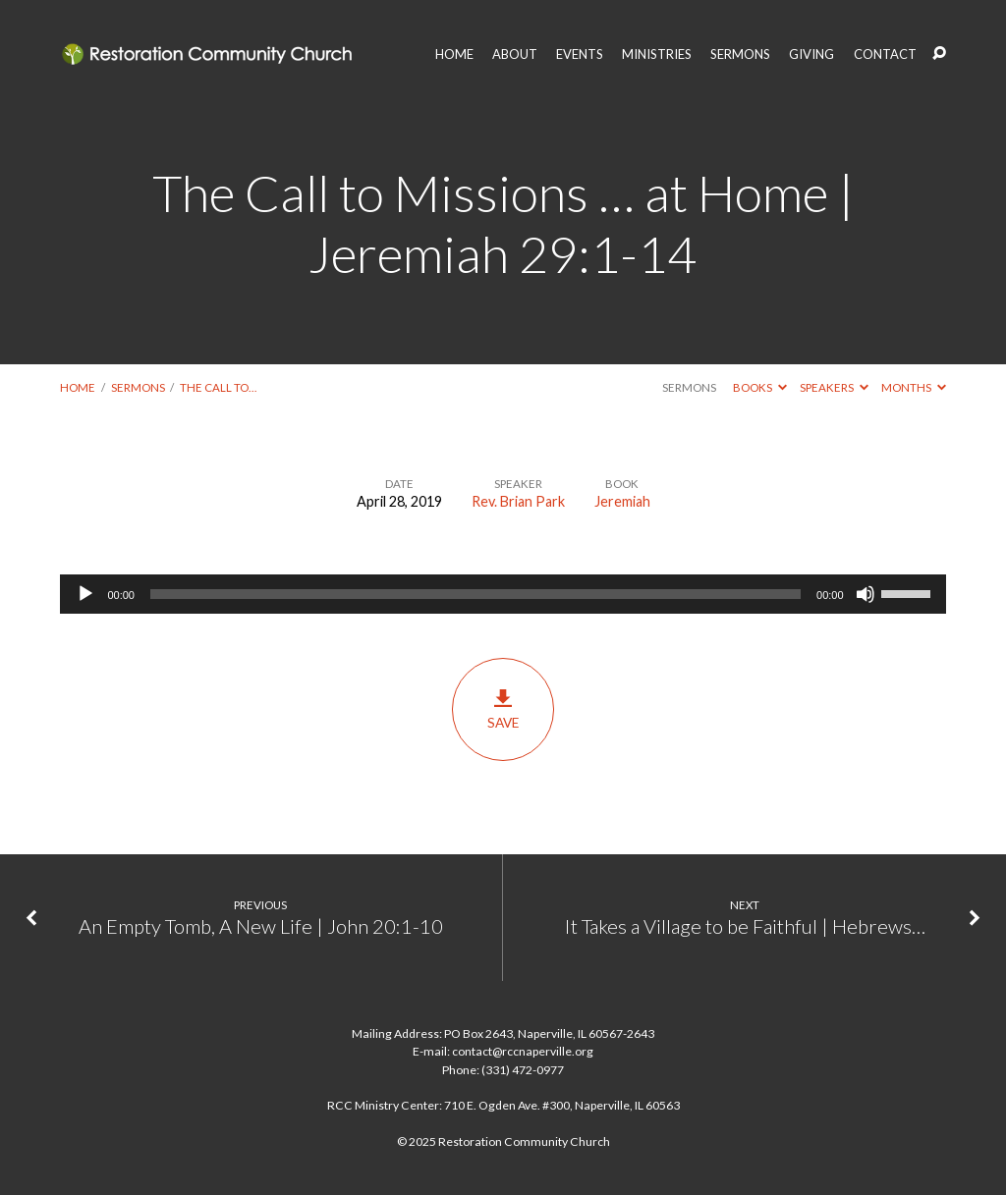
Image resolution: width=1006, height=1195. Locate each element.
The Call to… (218, 387)
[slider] (475, 594)
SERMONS (740, 54)
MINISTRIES (657, 54)
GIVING (811, 54)
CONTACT (885, 54)
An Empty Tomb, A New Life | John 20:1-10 (261, 926)
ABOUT (514, 54)
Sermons (138, 387)
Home (77, 387)
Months (913, 387)
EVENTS (579, 54)
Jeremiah (622, 501)
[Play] (85, 594)
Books (760, 387)
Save (502, 709)
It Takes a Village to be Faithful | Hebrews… (745, 926)
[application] (502, 594)
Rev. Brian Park (518, 501)
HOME (454, 54)
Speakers (834, 387)
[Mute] (865, 594)
